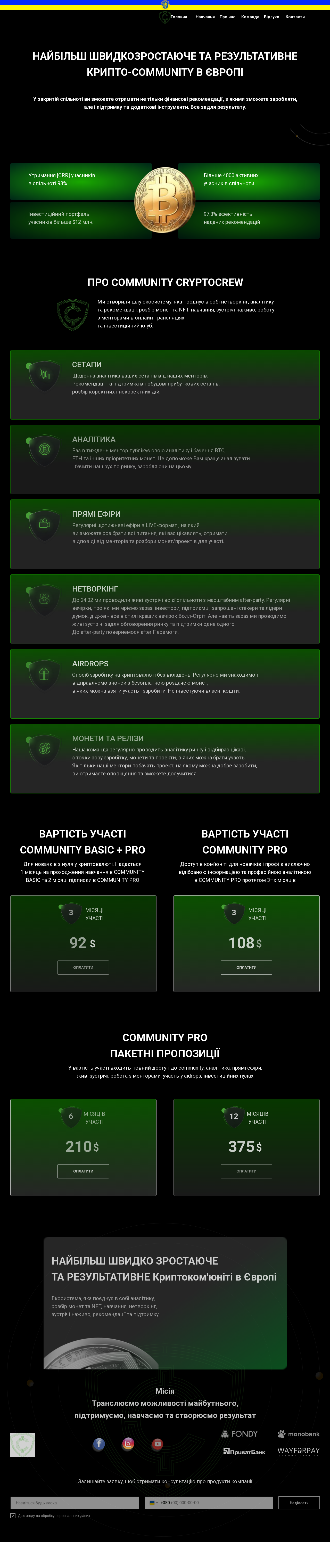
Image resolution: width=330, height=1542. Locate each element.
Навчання (205, 16)
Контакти (295, 16)
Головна (179, 16)
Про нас (227, 16)
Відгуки (271, 16)
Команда (250, 16)
